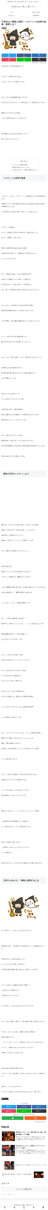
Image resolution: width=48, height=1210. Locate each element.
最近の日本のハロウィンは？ (21, 167)
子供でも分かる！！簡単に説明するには (24, 170)
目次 (21, 161)
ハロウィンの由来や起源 (20, 165)
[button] (39, 59)
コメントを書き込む (24, 1189)
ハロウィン (5, 1099)
